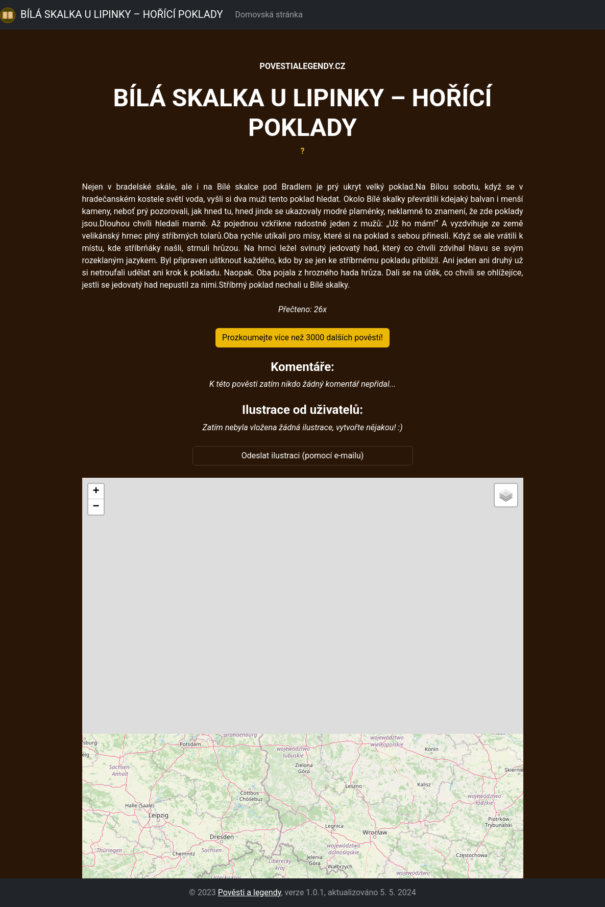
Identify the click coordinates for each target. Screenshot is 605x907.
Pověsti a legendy (249, 892)
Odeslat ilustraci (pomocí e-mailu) (302, 455)
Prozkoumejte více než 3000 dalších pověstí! (302, 337)
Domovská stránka (271, 14)
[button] (96, 491)
